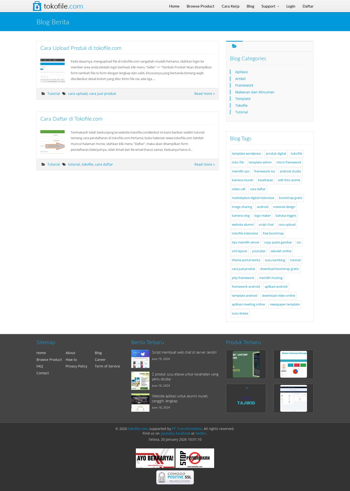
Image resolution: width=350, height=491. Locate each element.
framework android (246, 287)
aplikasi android (276, 287)
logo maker (262, 216)
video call (238, 189)
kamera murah (242, 180)
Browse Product (49, 359)
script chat (266, 225)
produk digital (276, 154)
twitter (201, 433)
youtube (167, 433)
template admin (260, 162)
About (70, 352)
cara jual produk (102, 93)
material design (284, 207)
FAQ (39, 366)
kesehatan (265, 180)
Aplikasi (241, 72)
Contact (42, 373)
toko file (238, 162)
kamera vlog (241, 216)
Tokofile (63, 6)
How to (71, 359)
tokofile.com (138, 428)
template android (244, 296)
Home (41, 352)
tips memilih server (245, 242)
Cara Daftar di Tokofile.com (71, 118)
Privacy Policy (76, 366)
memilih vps (240, 171)
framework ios (264, 171)
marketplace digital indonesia (253, 198)
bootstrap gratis (290, 198)
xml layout (239, 251)
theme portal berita (246, 260)
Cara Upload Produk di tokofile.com (81, 48)
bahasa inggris (286, 216)
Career (100, 359)
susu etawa (240, 313)
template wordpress (246, 154)
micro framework (289, 162)
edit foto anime (289, 180)
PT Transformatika (187, 428)
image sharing (242, 207)
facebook (183, 433)
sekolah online (281, 251)
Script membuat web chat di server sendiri (184, 352)
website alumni (243, 225)
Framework (244, 85)
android (262, 207)
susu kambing (275, 260)
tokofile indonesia (245, 233)
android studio (290, 171)
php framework (243, 278)
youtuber (259, 251)
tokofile (87, 164)
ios (299, 242)
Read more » (204, 93)
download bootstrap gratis (279, 269)
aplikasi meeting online (248, 304)
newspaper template (285, 304)
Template (243, 98)
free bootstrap (273, 233)
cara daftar (104, 164)
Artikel (240, 78)
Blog (98, 352)
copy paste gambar (278, 242)
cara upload (78, 93)
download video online (278, 296)
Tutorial (53, 93)
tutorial (74, 164)
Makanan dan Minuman (254, 92)
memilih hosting (270, 278)
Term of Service (107, 366)
